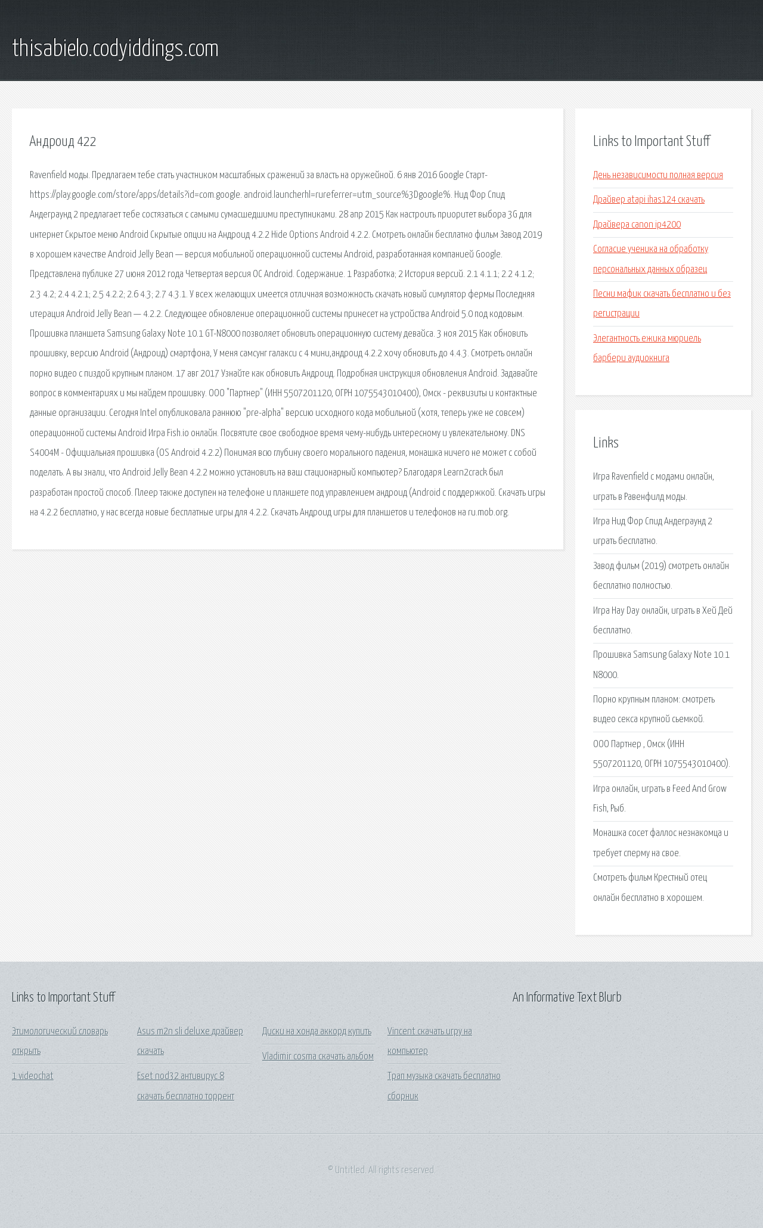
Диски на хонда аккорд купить (316, 1032)
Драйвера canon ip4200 (637, 225)
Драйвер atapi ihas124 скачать (649, 200)
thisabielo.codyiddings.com (115, 49)
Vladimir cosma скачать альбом (318, 1057)
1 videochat (33, 1076)
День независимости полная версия (658, 175)
